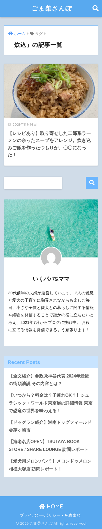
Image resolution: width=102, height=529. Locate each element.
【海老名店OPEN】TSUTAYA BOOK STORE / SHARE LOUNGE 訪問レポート (48, 445)
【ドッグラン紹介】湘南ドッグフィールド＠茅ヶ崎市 (50, 426)
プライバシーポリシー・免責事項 (50, 515)
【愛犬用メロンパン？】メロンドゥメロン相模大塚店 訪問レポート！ (50, 465)
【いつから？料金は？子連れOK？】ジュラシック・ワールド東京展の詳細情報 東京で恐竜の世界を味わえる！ (50, 403)
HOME (51, 506)
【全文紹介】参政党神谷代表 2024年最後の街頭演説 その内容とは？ (49, 380)
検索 (92, 183)
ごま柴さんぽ (52, 8)
